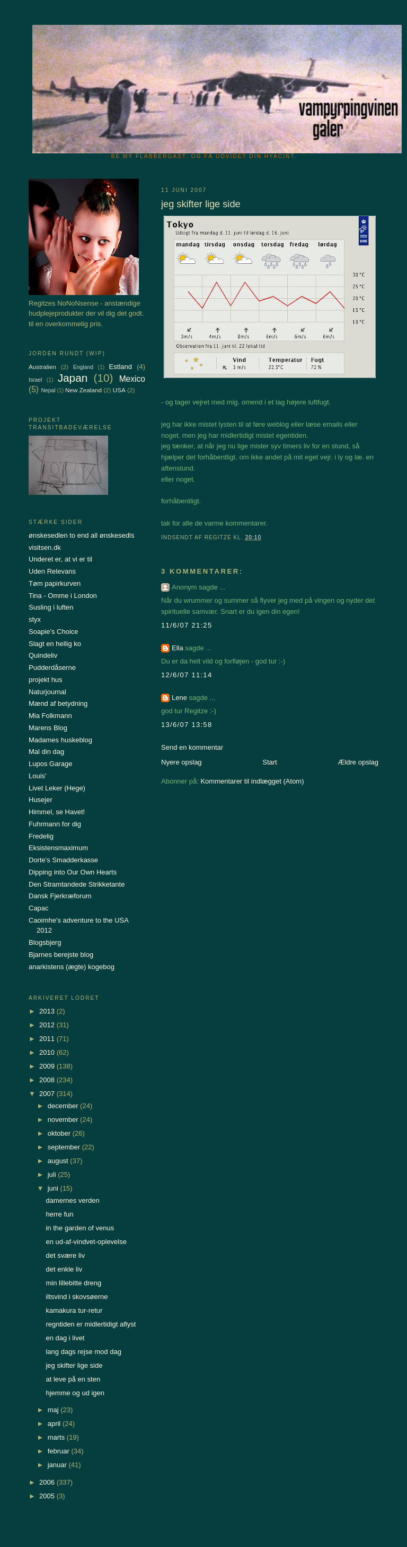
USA (119, 389)
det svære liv (65, 1255)
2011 (48, 1039)
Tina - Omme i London (63, 596)
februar (60, 1451)
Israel (35, 380)
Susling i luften (51, 607)
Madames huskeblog (60, 740)
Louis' (38, 776)
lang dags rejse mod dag (83, 1352)
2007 (48, 1094)
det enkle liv (64, 1269)
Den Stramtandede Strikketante (77, 884)
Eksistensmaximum (58, 848)
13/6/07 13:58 (186, 725)
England (83, 367)
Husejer (40, 800)
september (65, 1147)
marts (57, 1437)
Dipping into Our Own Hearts (73, 872)
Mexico (132, 378)
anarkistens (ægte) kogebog (71, 967)
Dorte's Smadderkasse (63, 860)
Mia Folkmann (50, 716)
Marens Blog (48, 728)
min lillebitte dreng (73, 1283)
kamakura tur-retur (74, 1310)
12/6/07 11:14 (186, 675)
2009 (48, 1066)
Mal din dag (46, 752)
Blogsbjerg (45, 942)
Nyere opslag (181, 762)
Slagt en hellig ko (55, 644)
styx (35, 619)
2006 (48, 1482)
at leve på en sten (73, 1379)
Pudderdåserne (52, 667)
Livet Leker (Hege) (57, 788)
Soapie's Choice (53, 632)
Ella (177, 648)
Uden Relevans (52, 571)
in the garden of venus (80, 1228)
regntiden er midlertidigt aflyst (91, 1324)
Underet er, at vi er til (60, 559)
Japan (73, 378)
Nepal (48, 390)
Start (269, 762)
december (64, 1106)
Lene (179, 698)
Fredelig (41, 836)
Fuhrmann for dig (55, 824)
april (55, 1424)
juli (53, 1174)
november (64, 1120)
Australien (42, 366)
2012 (48, 1025)
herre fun (59, 1214)
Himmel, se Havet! (57, 812)
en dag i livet (65, 1338)
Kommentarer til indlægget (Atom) (252, 781)
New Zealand (83, 389)
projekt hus (46, 680)
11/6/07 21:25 (186, 625)
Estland (120, 367)
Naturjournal (47, 692)
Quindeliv (43, 655)
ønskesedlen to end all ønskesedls (81, 535)
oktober (60, 1133)
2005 (48, 1496)
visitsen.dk (45, 547)
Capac (39, 908)
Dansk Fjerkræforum (60, 896)
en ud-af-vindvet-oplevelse (86, 1242)
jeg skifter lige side (74, 1365)
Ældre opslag (358, 762)
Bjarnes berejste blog (61, 955)
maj (54, 1410)
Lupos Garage (50, 764)
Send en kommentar (192, 747)
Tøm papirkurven (55, 583)
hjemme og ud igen (75, 1393)
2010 (48, 1052)
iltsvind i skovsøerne (77, 1297)
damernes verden (72, 1200)
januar (58, 1465)
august (59, 1161)
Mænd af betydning (58, 703)
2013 (48, 1011)
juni (54, 1188)
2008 (48, 1080)
